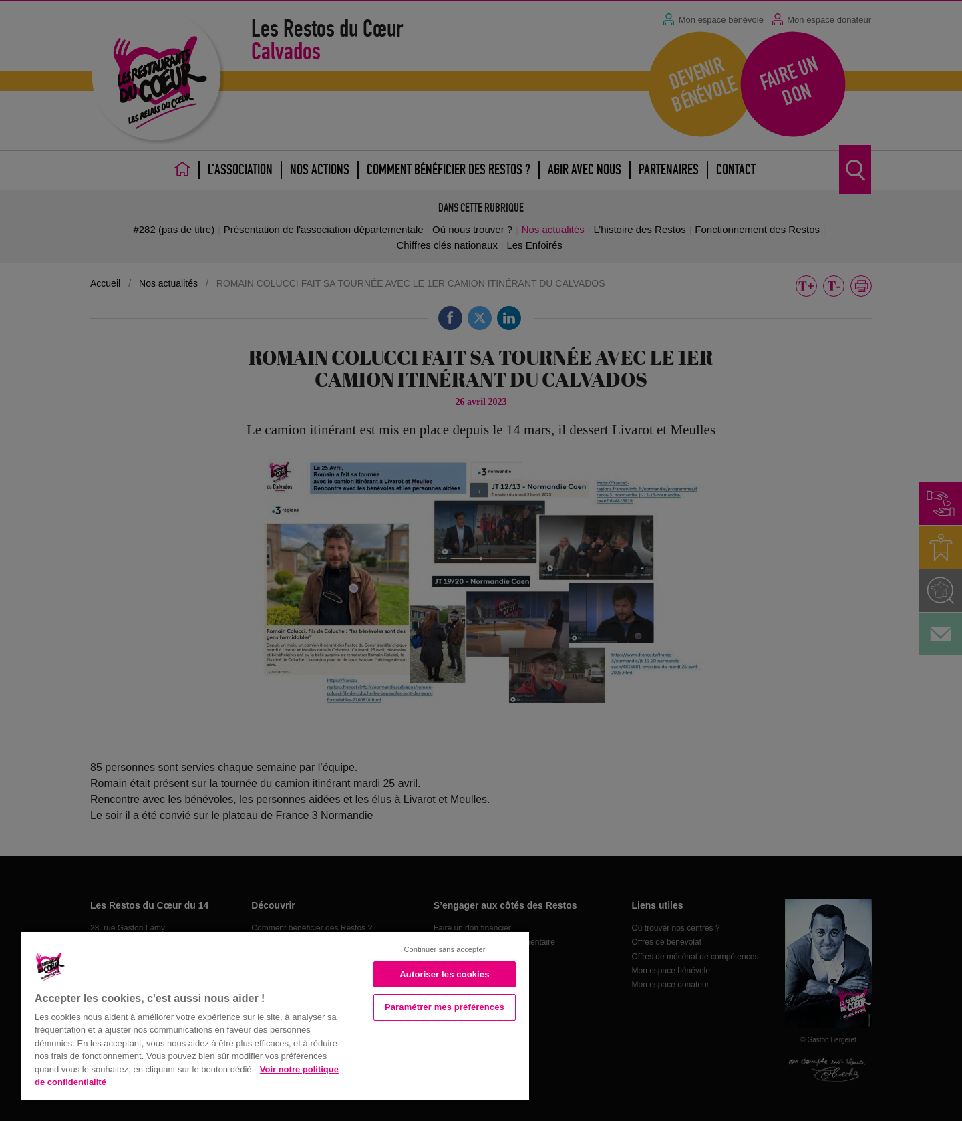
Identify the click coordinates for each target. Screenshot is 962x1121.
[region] (275, 1014)
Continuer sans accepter (444, 949)
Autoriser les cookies (444, 974)
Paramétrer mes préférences (444, 1007)
